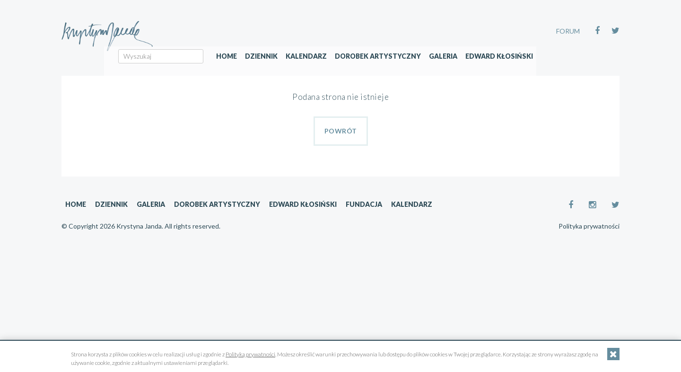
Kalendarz (367, 69)
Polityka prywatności (589, 226)
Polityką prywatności (250, 354)
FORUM (568, 31)
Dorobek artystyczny (439, 69)
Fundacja (364, 204)
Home (288, 69)
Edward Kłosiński (560, 69)
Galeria (504, 69)
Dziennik (322, 69)
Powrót (340, 131)
